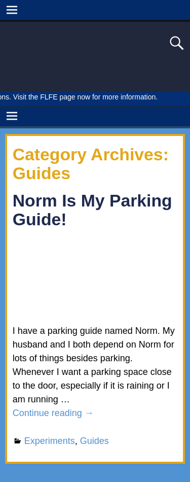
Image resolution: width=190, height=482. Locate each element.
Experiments (49, 441)
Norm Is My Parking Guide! (92, 210)
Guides (94, 441)
